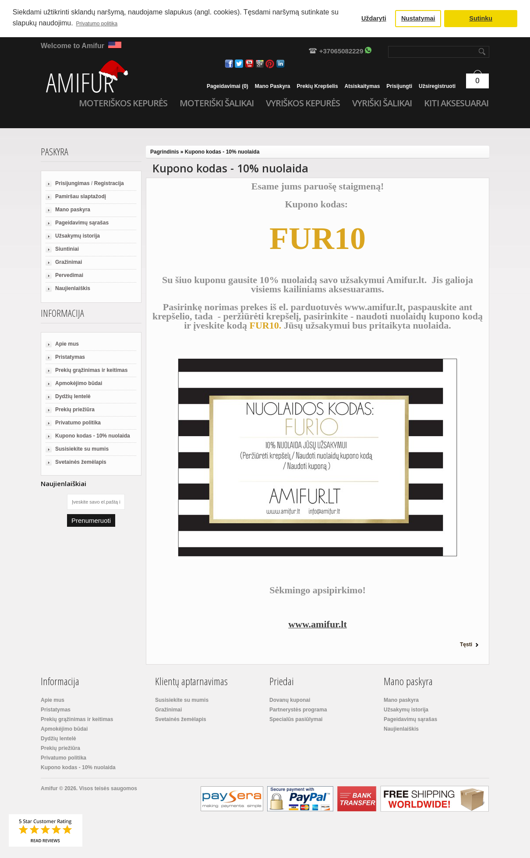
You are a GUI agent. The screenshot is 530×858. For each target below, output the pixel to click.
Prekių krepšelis (317, 86)
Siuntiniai (67, 249)
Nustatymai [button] (418, 18)
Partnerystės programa (298, 710)
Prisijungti (399, 86)
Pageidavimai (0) (227, 86)
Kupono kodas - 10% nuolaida (92, 436)
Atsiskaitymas (362, 86)
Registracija (109, 183)
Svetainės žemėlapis (80, 462)
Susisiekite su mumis (82, 449)
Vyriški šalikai (382, 103)
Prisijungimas (72, 183)
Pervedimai (69, 275)
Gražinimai (68, 262)
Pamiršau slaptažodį (80, 196)
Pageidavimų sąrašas (82, 223)
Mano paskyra (272, 86)
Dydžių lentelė (73, 396)
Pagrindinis (164, 152)
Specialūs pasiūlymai (295, 719)
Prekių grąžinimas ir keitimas (91, 370)
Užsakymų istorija (77, 236)
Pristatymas (70, 357)
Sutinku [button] (480, 18)
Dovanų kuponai (289, 700)
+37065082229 (341, 51)
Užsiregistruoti (437, 86)
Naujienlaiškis (72, 288)
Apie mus (67, 344)
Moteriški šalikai (217, 103)
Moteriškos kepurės (123, 103)
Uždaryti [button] (373, 18)
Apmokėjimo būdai (78, 383)
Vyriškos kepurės (303, 103)
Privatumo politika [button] (97, 24)
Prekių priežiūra (75, 409)
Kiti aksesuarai (456, 103)
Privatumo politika (78, 423)
